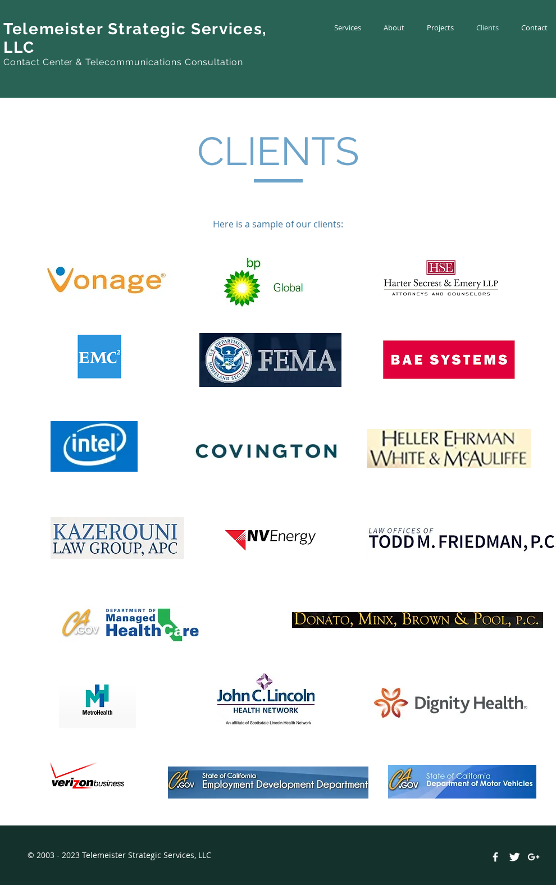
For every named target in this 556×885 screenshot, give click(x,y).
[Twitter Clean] (514, 857)
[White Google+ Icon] (533, 857)
